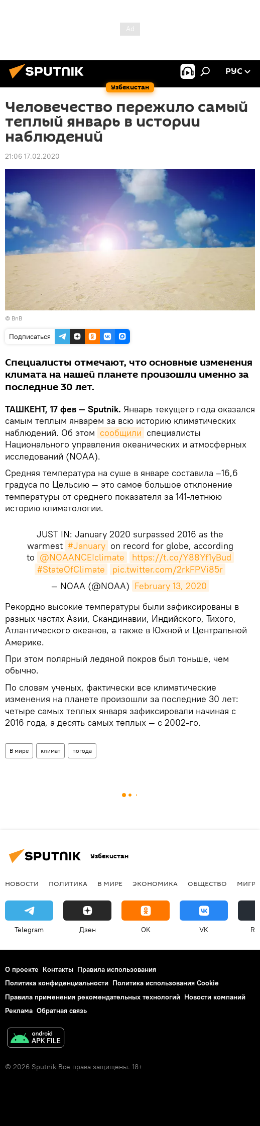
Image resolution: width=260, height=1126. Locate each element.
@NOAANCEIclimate (82, 557)
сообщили (121, 432)
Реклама (19, 1010)
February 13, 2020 (171, 586)
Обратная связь (62, 1010)
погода (82, 750)
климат (50, 750)
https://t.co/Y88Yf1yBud (181, 557)
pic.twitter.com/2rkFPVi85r (167, 569)
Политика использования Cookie (165, 982)
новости (22, 883)
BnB (17, 318)
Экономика (155, 883)
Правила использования (116, 969)
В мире (19, 750)
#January (86, 545)
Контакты (58, 969)
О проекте (22, 969)
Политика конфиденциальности (56, 982)
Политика (68, 883)
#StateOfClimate (71, 569)
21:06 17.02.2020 (32, 156)
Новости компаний (214, 996)
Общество (207, 883)
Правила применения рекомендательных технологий (92, 996)
